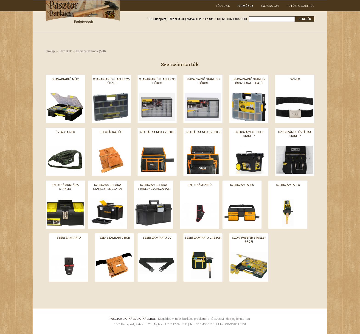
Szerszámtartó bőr (114, 237)
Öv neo (295, 79)
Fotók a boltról (300, 6)
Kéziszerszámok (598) (91, 51)
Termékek (245, 6)
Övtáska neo (65, 132)
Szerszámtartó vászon (203, 237)
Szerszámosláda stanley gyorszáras (154, 186)
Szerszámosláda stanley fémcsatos (108, 186)
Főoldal (223, 6)
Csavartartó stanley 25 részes (111, 81)
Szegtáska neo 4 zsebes (157, 132)
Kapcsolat (270, 6)
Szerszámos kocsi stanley (249, 134)
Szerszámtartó (200, 185)
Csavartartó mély (65, 79)
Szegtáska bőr (111, 132)
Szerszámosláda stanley (65, 186)
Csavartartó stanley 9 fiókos (203, 81)
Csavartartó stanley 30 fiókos (157, 81)
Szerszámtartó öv (157, 237)
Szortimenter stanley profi (249, 239)
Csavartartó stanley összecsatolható (249, 81)
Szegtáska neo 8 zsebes (203, 132)
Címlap (50, 51)
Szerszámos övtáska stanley (294, 134)
